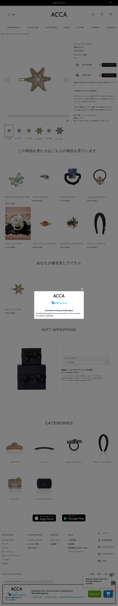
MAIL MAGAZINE (106, 547)
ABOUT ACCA (55, 540)
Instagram (111, 27)
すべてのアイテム (8, 540)
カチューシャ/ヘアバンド (11, 556)
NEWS (67, 27)
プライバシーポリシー (76, 552)
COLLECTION (33, 27)
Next (66, 80)
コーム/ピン (6, 559)
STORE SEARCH (106, 554)
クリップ (5, 544)
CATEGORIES (51, 27)
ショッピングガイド (35, 540)
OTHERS (5, 563)
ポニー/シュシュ (8, 552)
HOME (3, 34)
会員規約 (71, 544)
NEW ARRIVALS (13, 27)
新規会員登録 (105, 540)
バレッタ (9, 34)
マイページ (104, 533)
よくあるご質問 (33, 544)
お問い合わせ (32, 548)
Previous (7, 80)
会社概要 (53, 544)
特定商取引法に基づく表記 (77, 548)
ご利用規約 (72, 540)
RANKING (95, 27)
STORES (80, 27)
